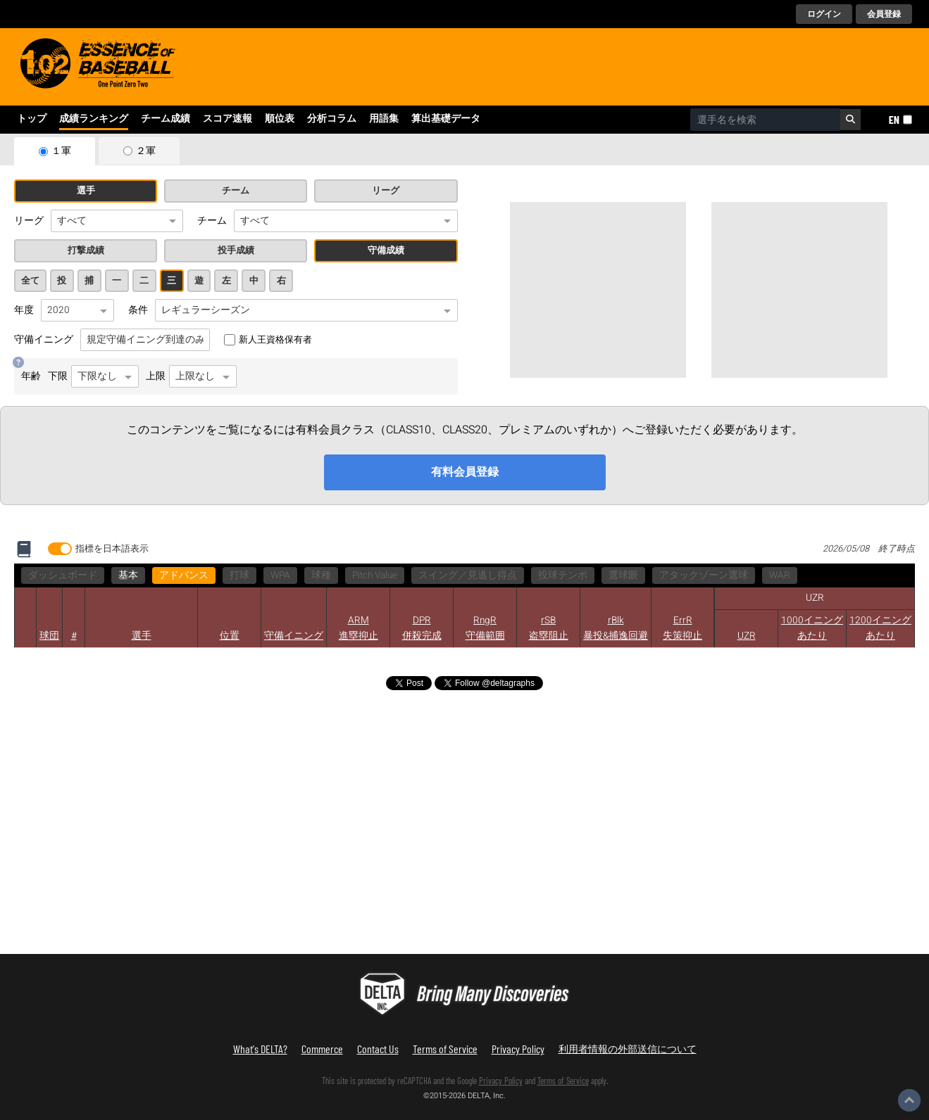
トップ (31, 119)
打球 (239, 575)
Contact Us (378, 1048)
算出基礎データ (445, 119)
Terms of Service (445, 1048)
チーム (235, 190)
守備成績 (386, 250)
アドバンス (183, 575)
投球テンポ (562, 575)
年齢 (31, 376)
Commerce (322, 1048)
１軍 (61, 151)
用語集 (384, 119)
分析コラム (331, 119)
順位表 (279, 119)
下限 (93, 376)
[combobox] (765, 119)
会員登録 (884, 14)
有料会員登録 (465, 472)
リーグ (385, 190)
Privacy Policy (518, 1048)
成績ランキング (93, 119)
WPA (280, 575)
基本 (128, 575)
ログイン (824, 14)
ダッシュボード (62, 575)
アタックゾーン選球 (703, 575)
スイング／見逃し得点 (467, 575)
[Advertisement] (598, 290)
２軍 (146, 151)
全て (30, 280)
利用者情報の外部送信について (628, 1049)
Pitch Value (374, 575)
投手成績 (236, 250)
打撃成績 (86, 250)
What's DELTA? (260, 1048)
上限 (191, 376)
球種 (321, 575)
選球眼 (623, 575)
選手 (86, 190)
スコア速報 (227, 119)
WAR (779, 575)
